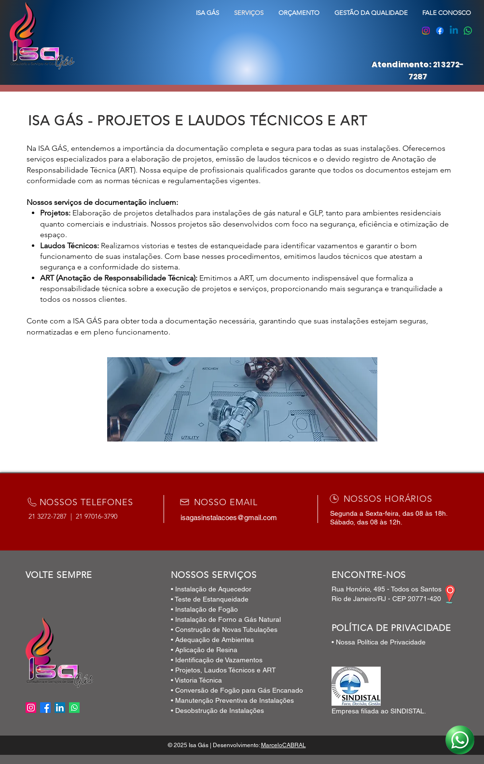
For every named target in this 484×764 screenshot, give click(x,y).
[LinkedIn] (60, 707)
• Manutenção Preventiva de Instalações (232, 700)
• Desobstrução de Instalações (217, 710)
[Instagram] (426, 31)
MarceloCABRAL (283, 745)
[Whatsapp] (468, 31)
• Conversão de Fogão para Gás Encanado (237, 690)
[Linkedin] (454, 31)
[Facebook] (440, 31)
